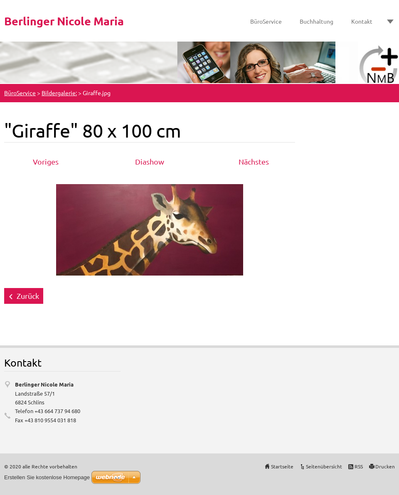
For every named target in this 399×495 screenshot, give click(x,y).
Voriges (46, 161)
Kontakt (361, 21)
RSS (359, 466)
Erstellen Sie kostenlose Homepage (47, 477)
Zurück (28, 295)
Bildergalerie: (59, 92)
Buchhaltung (316, 21)
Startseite (282, 466)
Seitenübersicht (324, 466)
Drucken (385, 466)
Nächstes (254, 161)
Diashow (149, 161)
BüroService (266, 21)
